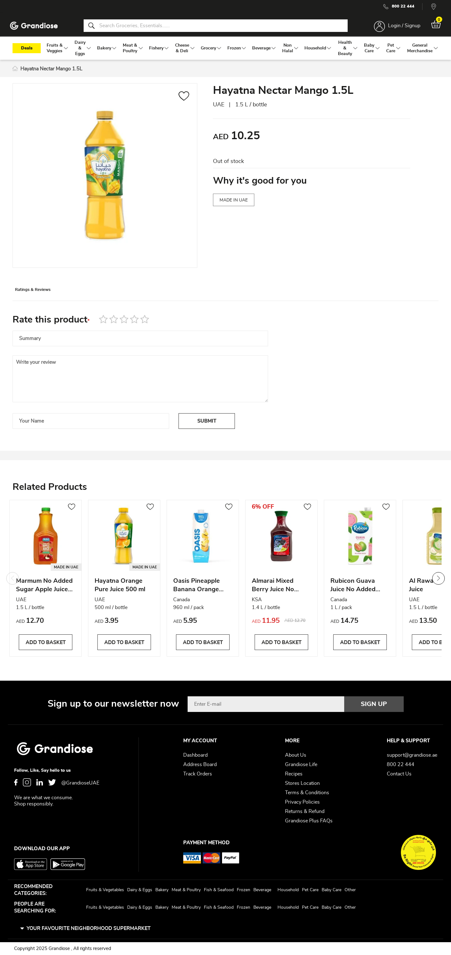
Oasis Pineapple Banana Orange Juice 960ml (196, 591)
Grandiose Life (301, 764)
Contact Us (399, 773)
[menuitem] (55, 53)
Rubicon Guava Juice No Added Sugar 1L (353, 591)
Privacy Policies (302, 802)
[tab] (47, 298)
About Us (295, 755)
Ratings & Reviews (47, 298)
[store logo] (37, 27)
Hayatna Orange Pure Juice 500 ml (120, 590)
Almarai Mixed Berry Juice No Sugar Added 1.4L (278, 591)
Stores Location (302, 783)
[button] (184, 102)
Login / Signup (400, 27)
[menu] (225, 53)
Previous (12, 583)
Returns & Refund (304, 811)
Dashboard (195, 755)
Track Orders (197, 773)
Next (438, 583)
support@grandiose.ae (412, 755)
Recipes (294, 773)
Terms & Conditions (307, 792)
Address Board (200, 764)
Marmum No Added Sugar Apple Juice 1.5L (44, 591)
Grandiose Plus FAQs (309, 820)
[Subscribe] (374, 704)
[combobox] (215, 27)
